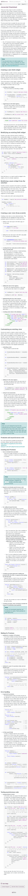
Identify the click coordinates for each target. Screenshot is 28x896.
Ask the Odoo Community (18, 886)
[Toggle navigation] (1, 4)
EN (19, 4)
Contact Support (6, 886)
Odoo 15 (24, 4)
